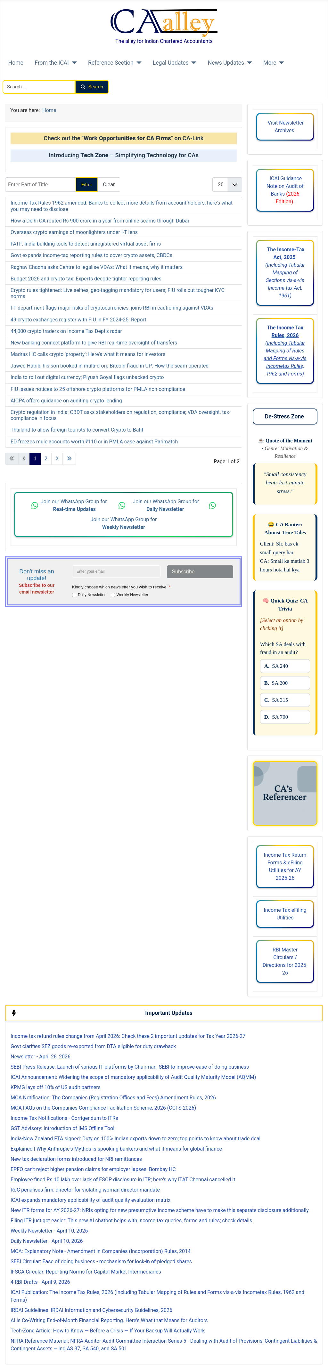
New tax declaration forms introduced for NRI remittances (76, 1159)
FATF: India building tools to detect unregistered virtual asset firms (86, 244)
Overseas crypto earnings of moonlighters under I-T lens (74, 232)
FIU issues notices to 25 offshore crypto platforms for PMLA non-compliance (98, 389)
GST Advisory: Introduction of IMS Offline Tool (62, 1128)
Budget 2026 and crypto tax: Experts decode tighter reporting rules (86, 279)
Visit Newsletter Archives (285, 126)
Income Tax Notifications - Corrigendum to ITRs (64, 1118)
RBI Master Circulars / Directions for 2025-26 (285, 961)
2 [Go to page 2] (46, 459)
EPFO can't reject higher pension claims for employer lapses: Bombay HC (93, 1169)
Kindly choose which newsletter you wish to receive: (121, 587)
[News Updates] (248, 63)
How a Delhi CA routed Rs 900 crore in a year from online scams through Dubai (100, 221)
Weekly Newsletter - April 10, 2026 (49, 1231)
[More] (280, 63)
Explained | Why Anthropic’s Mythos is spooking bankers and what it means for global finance (116, 1149)
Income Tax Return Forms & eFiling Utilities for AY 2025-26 (285, 866)
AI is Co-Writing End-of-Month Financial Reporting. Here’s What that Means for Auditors (109, 1320)
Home (15, 63)
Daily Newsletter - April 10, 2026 (47, 1241)
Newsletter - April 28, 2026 (40, 1057)
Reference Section (111, 63)
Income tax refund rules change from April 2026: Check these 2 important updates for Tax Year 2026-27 (128, 1036)
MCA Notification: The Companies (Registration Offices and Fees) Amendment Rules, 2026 (113, 1098)
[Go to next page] (57, 459)
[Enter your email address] (116, 571)
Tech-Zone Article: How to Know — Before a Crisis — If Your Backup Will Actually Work (108, 1331)
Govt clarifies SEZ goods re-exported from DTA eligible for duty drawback (93, 1046)
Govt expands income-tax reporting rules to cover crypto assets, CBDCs (91, 255)
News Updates (226, 63)
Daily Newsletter (92, 594)
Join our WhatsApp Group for (74, 505)
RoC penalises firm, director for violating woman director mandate (85, 1190)
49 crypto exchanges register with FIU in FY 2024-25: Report (78, 320)
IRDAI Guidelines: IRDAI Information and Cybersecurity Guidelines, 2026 (91, 1310)
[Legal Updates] (193, 63)
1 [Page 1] (35, 459)
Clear (109, 185)
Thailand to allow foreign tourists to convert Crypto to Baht (77, 430)
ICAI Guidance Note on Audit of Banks (285, 190)
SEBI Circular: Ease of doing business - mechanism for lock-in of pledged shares (101, 1261)
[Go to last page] (69, 459)
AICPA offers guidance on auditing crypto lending (66, 401)
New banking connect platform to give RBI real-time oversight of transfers (94, 343)
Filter (86, 185)
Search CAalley (20, 76)
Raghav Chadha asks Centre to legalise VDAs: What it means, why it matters (97, 267)
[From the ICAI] (73, 63)
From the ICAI (52, 63)
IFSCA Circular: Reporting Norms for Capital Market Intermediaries (86, 1272)
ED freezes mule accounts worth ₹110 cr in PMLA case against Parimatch (94, 442)
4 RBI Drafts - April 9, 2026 (40, 1282)
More (269, 63)
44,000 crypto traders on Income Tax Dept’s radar (66, 331)
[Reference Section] (138, 63)
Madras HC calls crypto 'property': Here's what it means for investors (88, 354)
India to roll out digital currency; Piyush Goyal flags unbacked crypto (87, 377)
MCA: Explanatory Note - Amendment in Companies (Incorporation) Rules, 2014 (101, 1251)
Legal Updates (171, 63)
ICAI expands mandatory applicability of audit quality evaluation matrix (90, 1200)
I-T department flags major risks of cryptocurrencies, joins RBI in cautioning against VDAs (112, 308)
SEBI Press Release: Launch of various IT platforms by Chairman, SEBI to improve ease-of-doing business (130, 1067)
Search (92, 87)
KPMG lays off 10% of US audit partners (56, 1087)
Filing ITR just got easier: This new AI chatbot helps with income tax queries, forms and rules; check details (131, 1220)
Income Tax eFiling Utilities (285, 914)
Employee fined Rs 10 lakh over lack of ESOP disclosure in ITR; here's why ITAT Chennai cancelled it (123, 1180)
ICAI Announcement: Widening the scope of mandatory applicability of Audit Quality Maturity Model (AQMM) (133, 1077)
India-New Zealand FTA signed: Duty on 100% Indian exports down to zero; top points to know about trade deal (135, 1139)
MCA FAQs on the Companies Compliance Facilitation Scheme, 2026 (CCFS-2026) (103, 1108)
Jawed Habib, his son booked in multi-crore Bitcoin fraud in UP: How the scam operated (110, 366)
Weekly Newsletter (132, 594)
